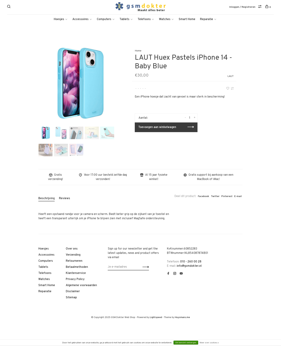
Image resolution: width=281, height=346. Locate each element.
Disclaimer (73, 292)
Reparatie (206, 20)
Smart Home (187, 20)
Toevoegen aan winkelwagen (157, 127)
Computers (104, 20)
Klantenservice (76, 273)
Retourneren (74, 261)
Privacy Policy (75, 279)
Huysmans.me (182, 317)
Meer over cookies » (209, 342)
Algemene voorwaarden (81, 286)
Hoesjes (59, 20)
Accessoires (80, 20)
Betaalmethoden (77, 267)
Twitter (215, 196)
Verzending (73, 255)
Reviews (64, 199)
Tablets (124, 20)
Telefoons (144, 20)
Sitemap (71, 298)
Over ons (72, 249)
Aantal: (143, 118)
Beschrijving (46, 199)
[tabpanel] (79, 84)
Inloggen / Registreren (242, 7)
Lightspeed (156, 317)
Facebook (203, 196)
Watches (164, 20)
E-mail (238, 196)
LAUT (230, 76)
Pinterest (226, 196)
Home (138, 51)
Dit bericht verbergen (185, 342)
